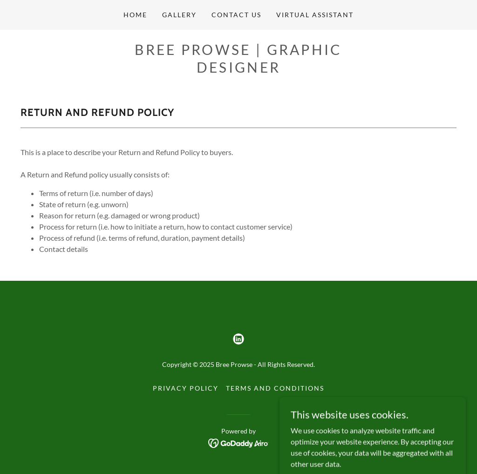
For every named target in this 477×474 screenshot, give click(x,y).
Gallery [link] (179, 15)
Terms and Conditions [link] (275, 388)
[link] (238, 339)
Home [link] (135, 15)
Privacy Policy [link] (185, 388)
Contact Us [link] (236, 15)
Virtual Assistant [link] (315, 15)
